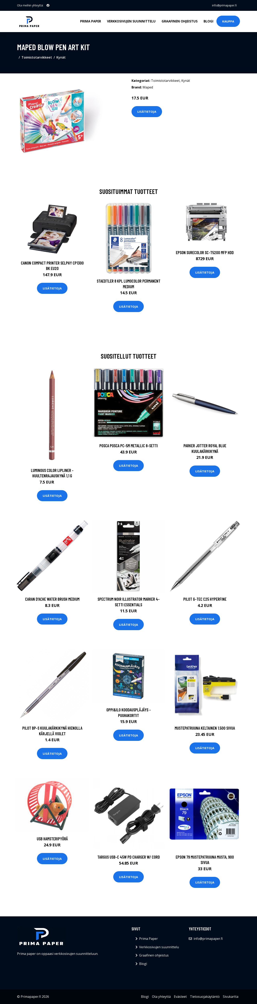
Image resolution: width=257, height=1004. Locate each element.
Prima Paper (90, 21)
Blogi (208, 21)
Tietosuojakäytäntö (205, 996)
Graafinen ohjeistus (180, 21)
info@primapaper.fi (224, 5)
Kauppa (228, 21)
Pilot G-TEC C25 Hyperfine (204, 598)
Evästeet (180, 996)
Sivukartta (230, 996)
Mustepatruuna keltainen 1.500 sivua (205, 727)
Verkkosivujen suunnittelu (131, 21)
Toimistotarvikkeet (36, 57)
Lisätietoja (146, 112)
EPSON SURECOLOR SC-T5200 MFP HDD (205, 252)
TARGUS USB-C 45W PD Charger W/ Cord (128, 856)
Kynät (61, 57)
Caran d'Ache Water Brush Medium (52, 598)
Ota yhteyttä (161, 996)
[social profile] (48, 5)
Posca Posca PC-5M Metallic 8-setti (128, 445)
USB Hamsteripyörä (52, 838)
